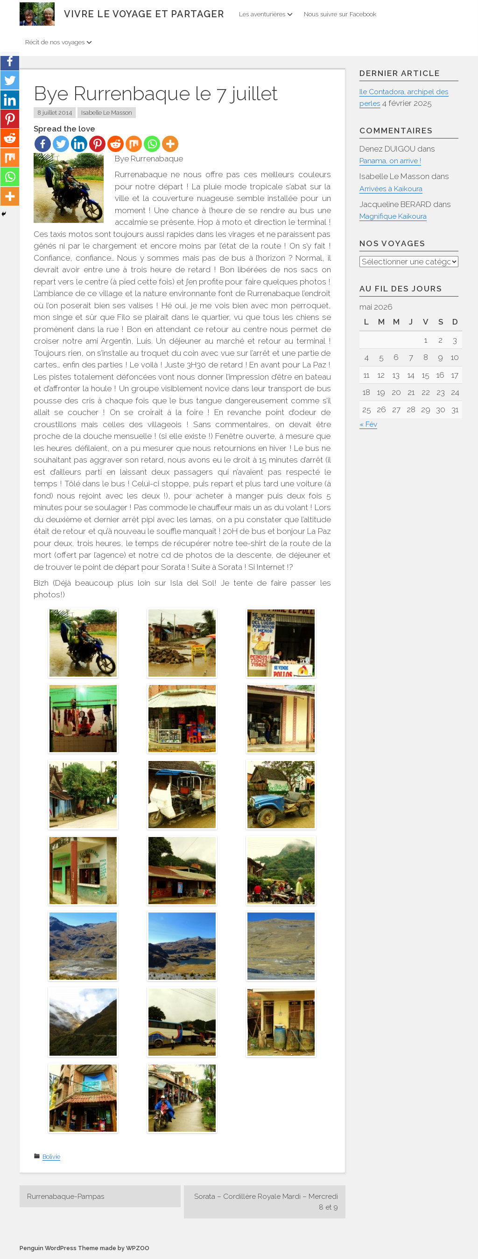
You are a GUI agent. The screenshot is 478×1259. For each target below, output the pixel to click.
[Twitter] (61, 144)
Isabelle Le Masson (106, 112)
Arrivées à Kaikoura (394, 188)
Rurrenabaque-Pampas (69, 1196)
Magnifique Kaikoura (396, 216)
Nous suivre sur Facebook (340, 14)
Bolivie (51, 1156)
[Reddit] (115, 144)
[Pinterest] (97, 144)
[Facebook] (43, 144)
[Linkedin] (79, 144)
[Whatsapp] (152, 144)
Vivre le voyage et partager (144, 14)
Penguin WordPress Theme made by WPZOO (84, 1249)
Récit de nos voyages (58, 42)
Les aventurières (266, 14)
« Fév (369, 424)
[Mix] (134, 144)
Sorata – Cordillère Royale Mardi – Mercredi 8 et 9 (275, 1202)
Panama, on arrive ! (393, 160)
